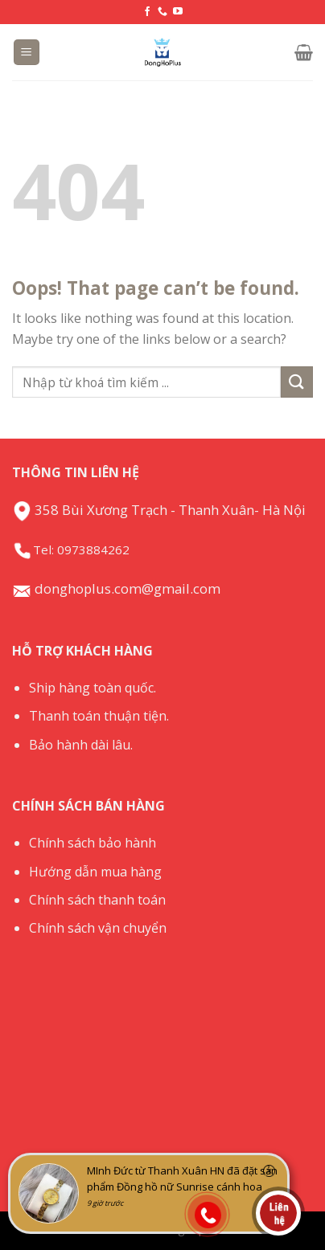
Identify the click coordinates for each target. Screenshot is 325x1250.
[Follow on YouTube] (178, 12)
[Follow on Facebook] (147, 12)
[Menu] (27, 52)
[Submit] (297, 382)
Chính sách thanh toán (97, 900)
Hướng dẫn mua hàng (95, 871)
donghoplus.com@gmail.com (116, 588)
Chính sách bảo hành (92, 843)
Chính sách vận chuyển (98, 928)
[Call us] (162, 12)
